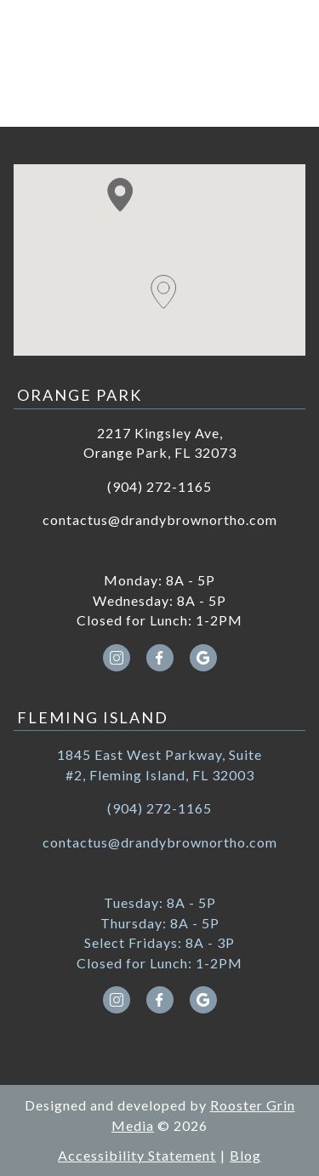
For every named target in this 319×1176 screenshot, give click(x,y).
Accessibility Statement (137, 1155)
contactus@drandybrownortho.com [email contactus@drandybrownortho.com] (160, 519)
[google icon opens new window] (203, 657)
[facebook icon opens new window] (159, 657)
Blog (245, 1155)
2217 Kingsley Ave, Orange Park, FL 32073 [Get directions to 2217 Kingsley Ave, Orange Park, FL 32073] (159, 442)
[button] (120, 195)
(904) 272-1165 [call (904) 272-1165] (159, 486)
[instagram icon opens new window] (116, 657)
